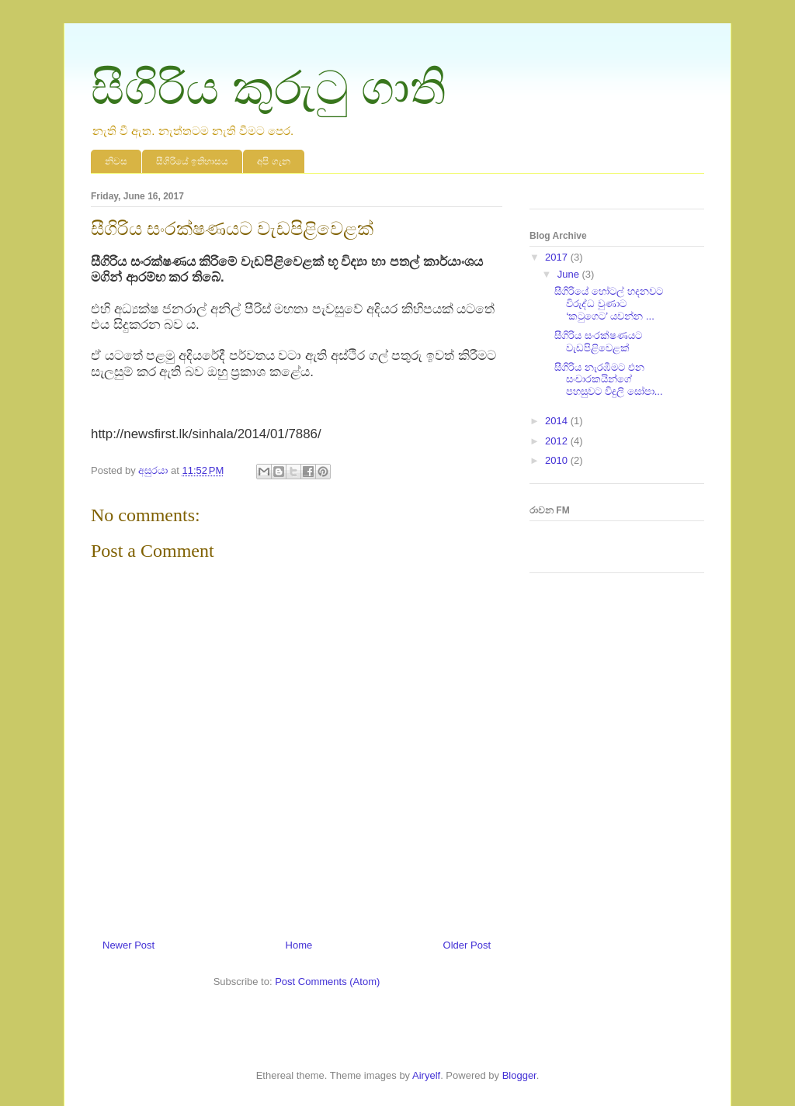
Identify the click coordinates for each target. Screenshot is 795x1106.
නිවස (116, 161)
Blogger (519, 1075)
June (569, 274)
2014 (558, 421)
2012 (558, 441)
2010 (558, 460)
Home (299, 945)
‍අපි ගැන (273, 161)
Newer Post (128, 945)
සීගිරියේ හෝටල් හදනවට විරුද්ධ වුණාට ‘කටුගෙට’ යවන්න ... (608, 303)
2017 (558, 257)
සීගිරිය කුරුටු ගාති (268, 88)
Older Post (467, 945)
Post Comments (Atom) (327, 981)
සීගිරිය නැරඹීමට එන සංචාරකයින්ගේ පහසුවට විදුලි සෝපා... (608, 379)
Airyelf (426, 1075)
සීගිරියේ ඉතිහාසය (192, 161)
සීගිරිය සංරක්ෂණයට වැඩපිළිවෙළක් (598, 342)
